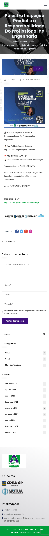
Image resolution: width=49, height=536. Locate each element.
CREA (31, 42)
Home (15, 42)
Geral (25, 359)
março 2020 (25, 420)
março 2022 (25, 396)
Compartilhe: (7, 231)
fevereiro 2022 (25, 402)
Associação (11, 79)
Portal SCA (36, 532)
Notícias (23, 42)
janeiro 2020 (25, 432)
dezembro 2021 (25, 408)
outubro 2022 (25, 384)
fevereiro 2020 (25, 426)
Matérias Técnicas (25, 365)
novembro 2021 (25, 414)
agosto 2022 (25, 390)
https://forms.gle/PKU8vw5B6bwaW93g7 (21, 202)
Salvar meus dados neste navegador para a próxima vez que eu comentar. (25, 312)
